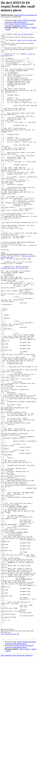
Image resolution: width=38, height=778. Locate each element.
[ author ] (8, 29)
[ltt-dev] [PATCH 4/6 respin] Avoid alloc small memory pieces (20, 21)
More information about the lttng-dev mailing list (17, 776)
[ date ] (21, 27)
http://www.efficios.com (10, 754)
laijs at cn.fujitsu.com (23, 34)
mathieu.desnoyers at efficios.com (26, 15)
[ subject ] (34, 27)
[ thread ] (27, 27)
